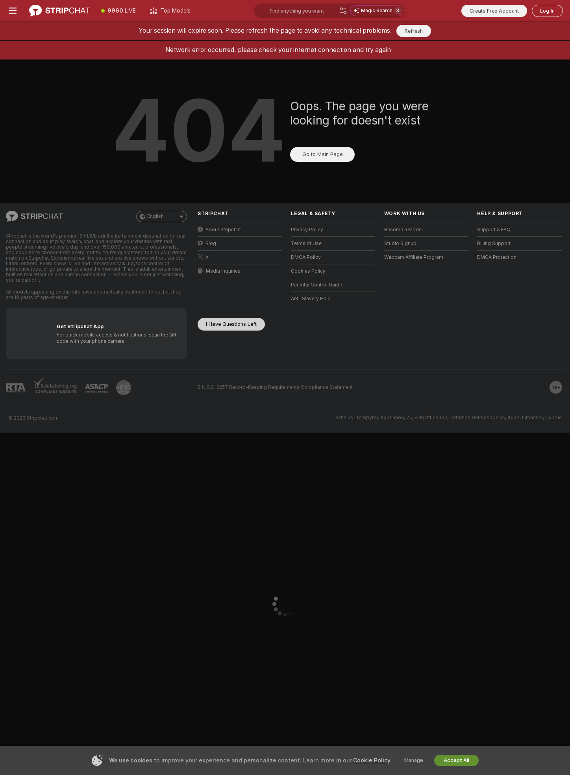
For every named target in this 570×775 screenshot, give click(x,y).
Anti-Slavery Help (311, 298)
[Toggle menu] (12, 10)
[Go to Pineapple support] (123, 387)
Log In (547, 11)
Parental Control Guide (316, 285)
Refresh (414, 31)
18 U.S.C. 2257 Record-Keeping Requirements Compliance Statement (274, 387)
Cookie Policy (371, 760)
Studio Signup (400, 243)
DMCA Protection (496, 257)
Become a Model (403, 229)
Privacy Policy (307, 229)
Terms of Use (306, 243)
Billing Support (494, 243)
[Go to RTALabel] (16, 388)
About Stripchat (219, 229)
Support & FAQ (494, 229)
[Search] (343, 10)
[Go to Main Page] (59, 10)
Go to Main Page (322, 154)
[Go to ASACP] (96, 388)
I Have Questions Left (231, 324)
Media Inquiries (219, 271)
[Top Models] (170, 10)
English (161, 216)
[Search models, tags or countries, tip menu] (303, 10)
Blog (207, 243)
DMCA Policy (306, 257)
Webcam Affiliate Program (413, 257)
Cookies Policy (308, 271)
